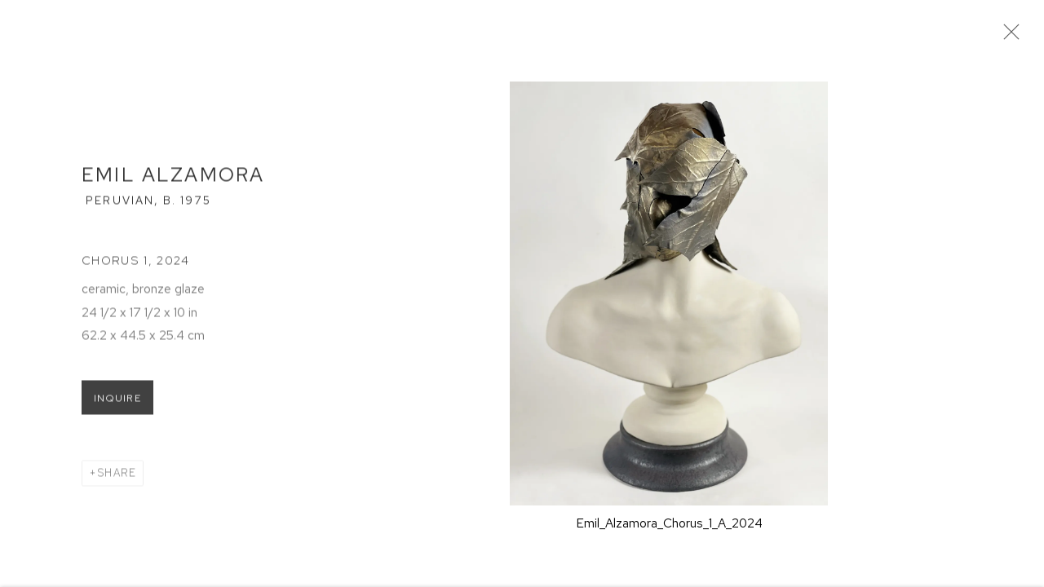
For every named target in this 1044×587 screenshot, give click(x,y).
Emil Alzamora (173, 179)
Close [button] (1013, 36)
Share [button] (116, 477)
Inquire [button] (117, 402)
